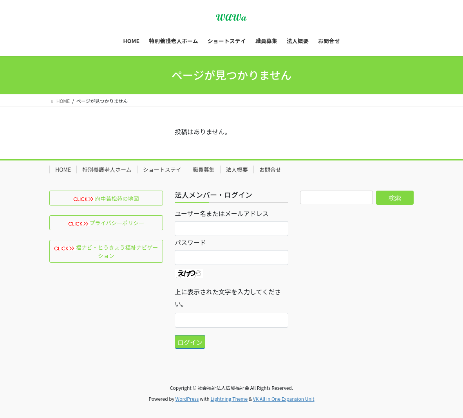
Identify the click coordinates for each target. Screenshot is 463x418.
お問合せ (270, 169)
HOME (63, 169)
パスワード (190, 242)
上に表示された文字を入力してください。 (228, 297)
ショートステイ (162, 169)
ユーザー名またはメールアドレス (222, 213)
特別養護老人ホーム (107, 169)
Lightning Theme (229, 398)
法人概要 (237, 169)
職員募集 (204, 169)
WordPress (187, 398)
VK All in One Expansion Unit (284, 398)
